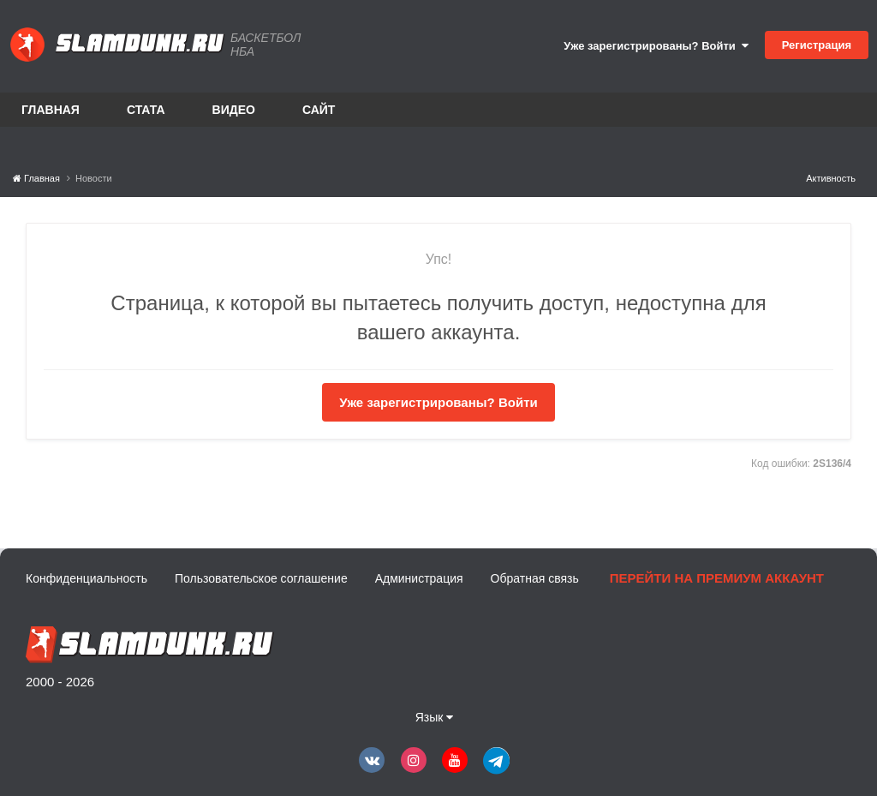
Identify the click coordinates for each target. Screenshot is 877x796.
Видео (233, 110)
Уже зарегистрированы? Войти (656, 45)
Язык (434, 717)
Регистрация (816, 45)
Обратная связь (535, 578)
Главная (50, 110)
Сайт (319, 110)
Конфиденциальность (86, 578)
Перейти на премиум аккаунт (717, 578)
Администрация (419, 578)
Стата (146, 110)
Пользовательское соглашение (261, 578)
